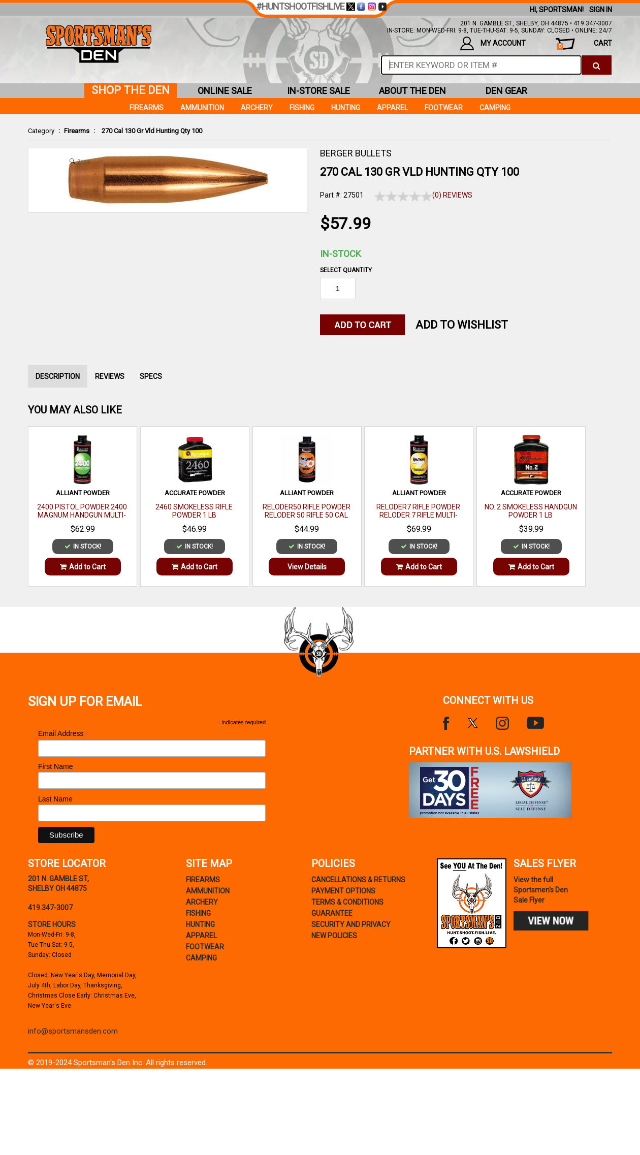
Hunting (345, 108)
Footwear (444, 108)
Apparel (392, 108)
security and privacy (351, 924)
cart (584, 44)
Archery (257, 108)
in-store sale (318, 90)
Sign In (600, 10)
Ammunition (202, 108)
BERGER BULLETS (356, 153)
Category (41, 131)
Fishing (302, 108)
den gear (506, 90)
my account (493, 43)
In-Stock (340, 253)
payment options (343, 891)
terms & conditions (347, 902)
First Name (55, 766)
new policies (334, 936)
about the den (412, 90)
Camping (494, 108)
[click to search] (597, 65)
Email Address (64, 734)
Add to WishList (461, 324)
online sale (225, 90)
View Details (307, 567)
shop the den (130, 90)
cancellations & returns (358, 880)
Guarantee (332, 913)
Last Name (55, 799)
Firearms (76, 131)
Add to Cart (83, 567)
